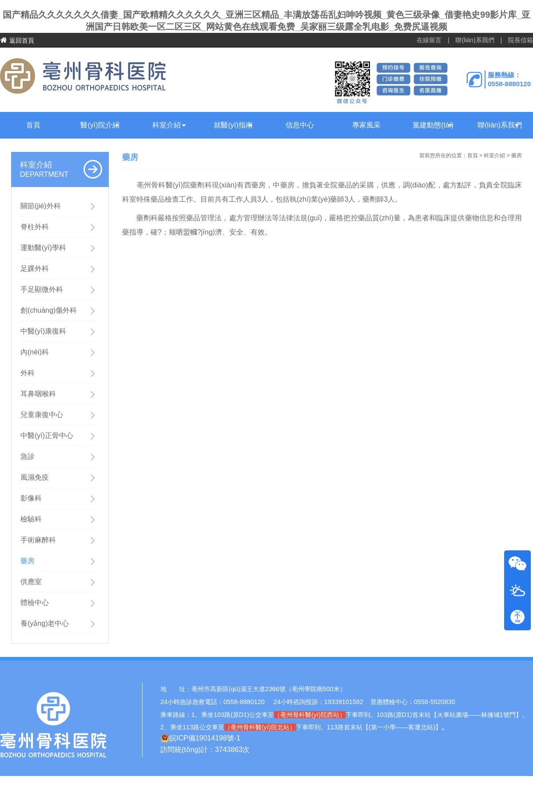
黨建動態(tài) (433, 125)
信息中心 (300, 125)
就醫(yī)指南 (233, 125)
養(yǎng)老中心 (44, 623)
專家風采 (366, 125)
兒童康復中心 (41, 414)
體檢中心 (34, 602)
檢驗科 (31, 519)
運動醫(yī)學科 (43, 247)
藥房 (27, 561)
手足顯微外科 (41, 289)
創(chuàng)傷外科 (48, 310)
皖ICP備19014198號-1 (200, 738)
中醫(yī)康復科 (43, 331)
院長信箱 (520, 40)
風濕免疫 (34, 477)
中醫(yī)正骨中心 (46, 435)
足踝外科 (34, 268)
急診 (27, 456)
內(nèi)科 (34, 352)
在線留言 (429, 40)
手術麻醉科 (38, 540)
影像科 (31, 498)
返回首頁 (17, 40)
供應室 (31, 581)
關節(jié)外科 (40, 206)
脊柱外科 (34, 227)
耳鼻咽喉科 (38, 394)
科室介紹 (166, 125)
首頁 (33, 125)
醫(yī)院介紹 (99, 125)
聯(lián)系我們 (474, 40)
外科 (27, 373)
